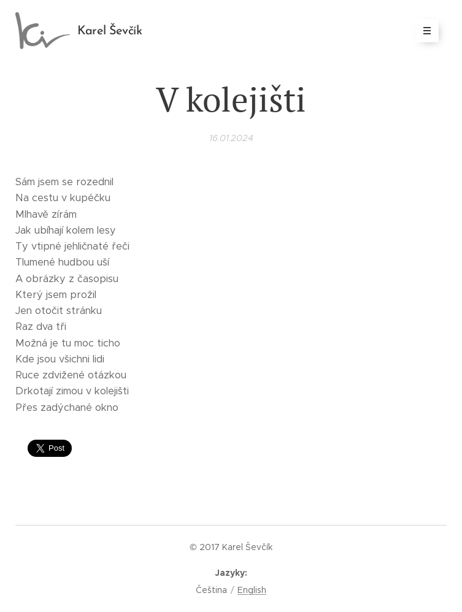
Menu (423, 30)
